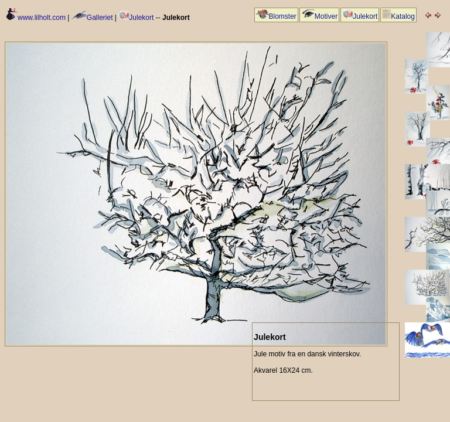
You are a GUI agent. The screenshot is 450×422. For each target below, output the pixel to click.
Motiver (319, 16)
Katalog (398, 16)
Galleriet (92, 17)
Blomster (276, 16)
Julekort (136, 17)
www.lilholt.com (36, 17)
